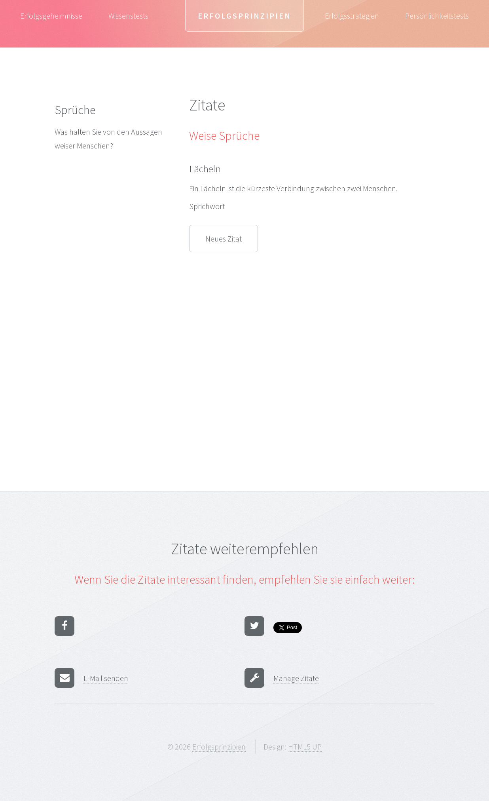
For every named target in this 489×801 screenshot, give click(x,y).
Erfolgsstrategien (352, 16)
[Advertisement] (110, 289)
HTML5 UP (305, 747)
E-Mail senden (105, 678)
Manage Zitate (296, 678)
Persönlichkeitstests (437, 16)
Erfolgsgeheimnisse (51, 16)
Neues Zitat (223, 239)
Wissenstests (128, 16)
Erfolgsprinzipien (244, 16)
